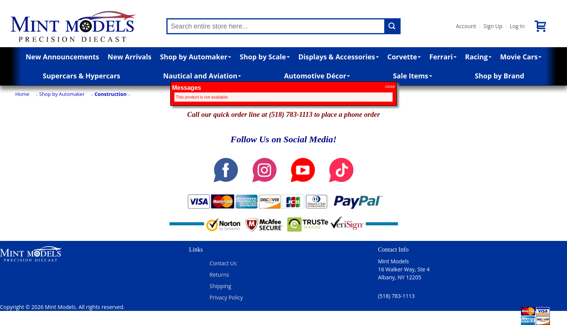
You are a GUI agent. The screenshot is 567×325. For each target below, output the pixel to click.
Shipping (220, 286)
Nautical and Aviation (202, 75)
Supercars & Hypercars (81, 75)
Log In (517, 26)
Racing (478, 56)
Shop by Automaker (195, 56)
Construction (110, 94)
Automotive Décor (317, 75)
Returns (219, 274)
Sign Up (492, 26)
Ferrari (443, 56)
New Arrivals (130, 56)
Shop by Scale (265, 56)
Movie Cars (520, 56)
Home (22, 94)
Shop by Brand (499, 75)
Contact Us (222, 263)
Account (466, 26)
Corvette (404, 56)
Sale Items (412, 75)
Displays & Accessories (338, 56)
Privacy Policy (226, 297)
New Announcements (62, 56)
